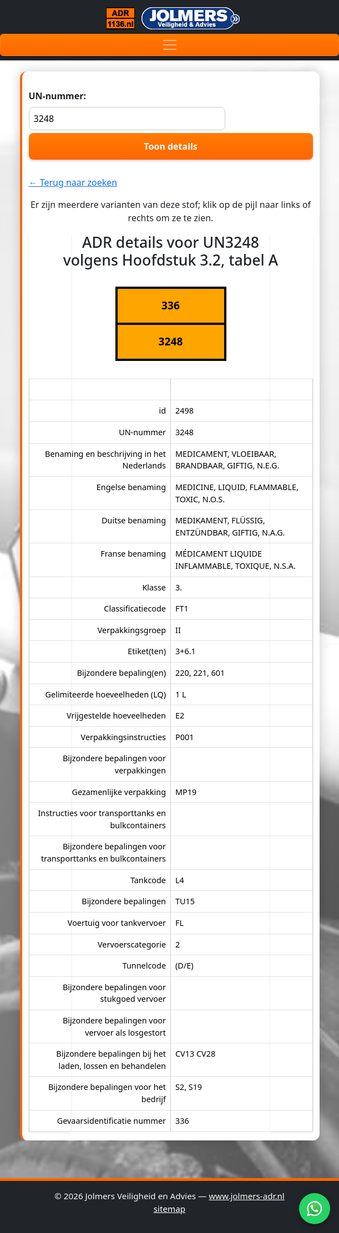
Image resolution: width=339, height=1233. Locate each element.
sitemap (169, 1208)
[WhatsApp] (314, 1208)
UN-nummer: (127, 110)
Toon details (170, 146)
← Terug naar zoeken (73, 182)
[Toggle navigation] (169, 45)
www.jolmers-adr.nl (247, 1195)
